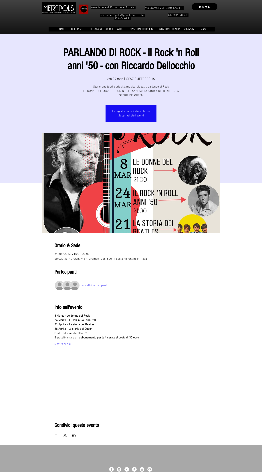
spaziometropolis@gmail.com (118, 15)
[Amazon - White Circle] (134, 469)
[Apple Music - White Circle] (126, 469)
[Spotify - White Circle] (119, 469)
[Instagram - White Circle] (142, 469)
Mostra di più (62, 344)
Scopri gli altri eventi (131, 116)
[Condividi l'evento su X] (65, 435)
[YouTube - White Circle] (149, 469)
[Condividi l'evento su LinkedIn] (74, 435)
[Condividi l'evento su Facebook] (56, 435)
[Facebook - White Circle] (111, 469)
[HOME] (204, 6)
